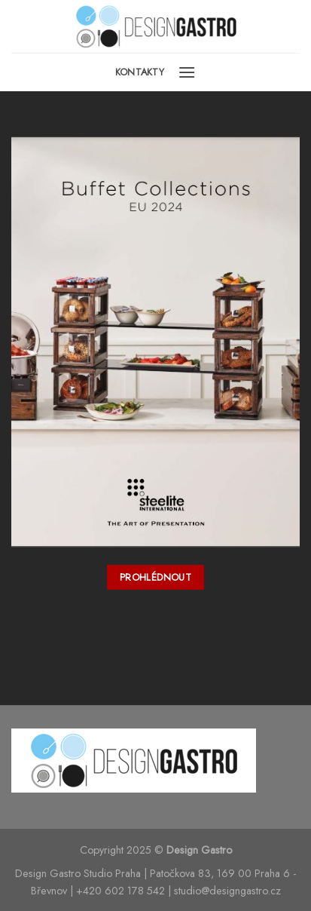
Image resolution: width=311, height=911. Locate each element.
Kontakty (139, 72)
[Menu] (187, 72)
